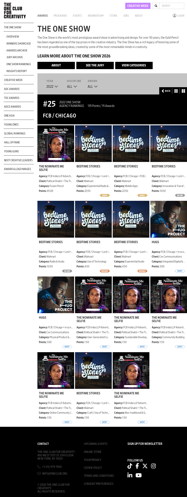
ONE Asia (9, 115)
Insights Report (16, 71)
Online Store (93, 451)
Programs (60, 15)
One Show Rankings (18, 64)
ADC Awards (12, 89)
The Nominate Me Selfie (51, 168)
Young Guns (11, 151)
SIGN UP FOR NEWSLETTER (144, 444)
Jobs (126, 15)
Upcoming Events (95, 443)
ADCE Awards (12, 106)
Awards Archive (16, 50)
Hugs (155, 242)
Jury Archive (14, 57)
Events (77, 15)
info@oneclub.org (54, 473)
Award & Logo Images (17, 169)
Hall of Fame (12, 142)
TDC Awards (11, 97)
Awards (42, 15)
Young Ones (11, 124)
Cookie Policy (93, 467)
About (139, 15)
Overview (12, 36)
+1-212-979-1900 (52, 466)
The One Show (12, 27)
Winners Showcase (18, 43)
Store (113, 15)
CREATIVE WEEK (137, 6)
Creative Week (13, 80)
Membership (96, 15)
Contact (43, 443)
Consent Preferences (98, 483)
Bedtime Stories (88, 166)
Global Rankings (14, 133)
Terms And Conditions (99, 475)
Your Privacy (92, 459)
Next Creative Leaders (18, 160)
